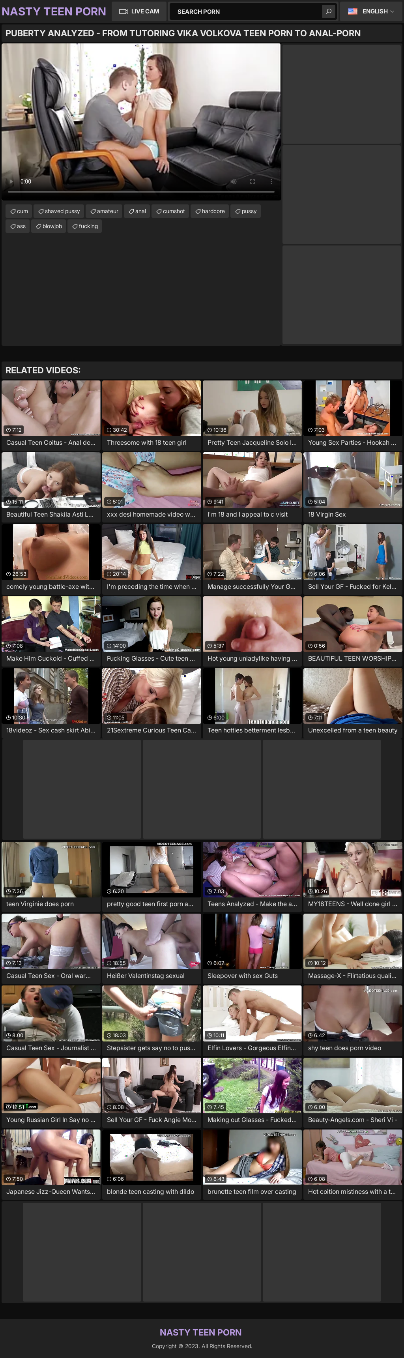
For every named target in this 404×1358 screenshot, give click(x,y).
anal (140, 211)
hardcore (213, 211)
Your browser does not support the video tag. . (141, 121)
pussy (249, 211)
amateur (107, 211)
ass (21, 226)
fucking (88, 226)
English (375, 11)
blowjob (52, 226)
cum (22, 211)
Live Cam (145, 11)
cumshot (174, 211)
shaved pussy (62, 211)
